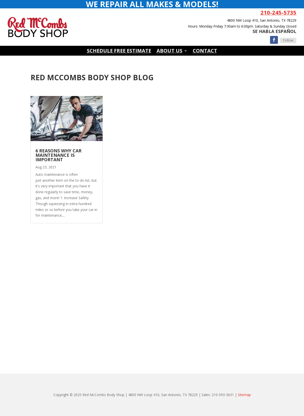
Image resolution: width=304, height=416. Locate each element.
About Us (169, 51)
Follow (288, 40)
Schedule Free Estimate (119, 51)
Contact (205, 51)
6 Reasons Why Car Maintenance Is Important (58, 155)
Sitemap (244, 394)
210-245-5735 (278, 12)
